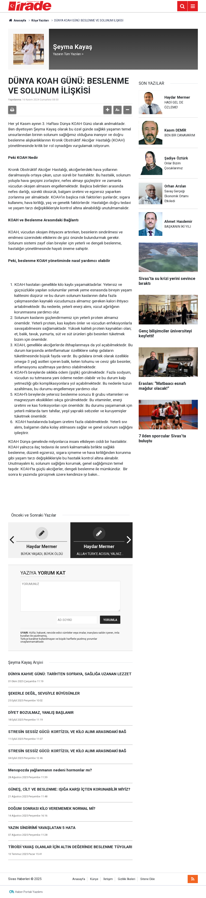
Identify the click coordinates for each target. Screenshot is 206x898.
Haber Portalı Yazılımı (29, 892)
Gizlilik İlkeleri (126, 879)
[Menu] (192, 6)
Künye (94, 879)
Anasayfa (17, 20)
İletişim (108, 879)
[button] (107, 110)
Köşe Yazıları (40, 20)
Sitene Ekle (147, 879)
